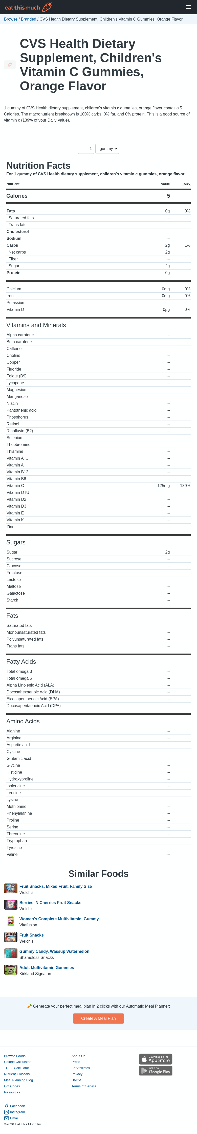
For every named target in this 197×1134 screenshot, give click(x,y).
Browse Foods (15, 1056)
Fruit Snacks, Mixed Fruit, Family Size (55, 886)
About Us (78, 1056)
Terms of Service (84, 1086)
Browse (10, 19)
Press (76, 1062)
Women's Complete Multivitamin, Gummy (59, 919)
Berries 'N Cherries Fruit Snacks (50, 902)
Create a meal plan (98, 1018)
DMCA (76, 1080)
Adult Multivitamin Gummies (46, 967)
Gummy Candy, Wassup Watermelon (54, 951)
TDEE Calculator (16, 1068)
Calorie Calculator (17, 1062)
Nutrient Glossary (17, 1074)
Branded (28, 19)
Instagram (14, 1112)
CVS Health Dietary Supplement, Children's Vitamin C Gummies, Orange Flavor (91, 64)
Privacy (77, 1074)
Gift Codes (12, 1086)
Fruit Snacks (31, 935)
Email (11, 1118)
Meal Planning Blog (18, 1080)
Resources (12, 1092)
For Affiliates (81, 1068)
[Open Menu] (188, 7)
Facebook (14, 1106)
